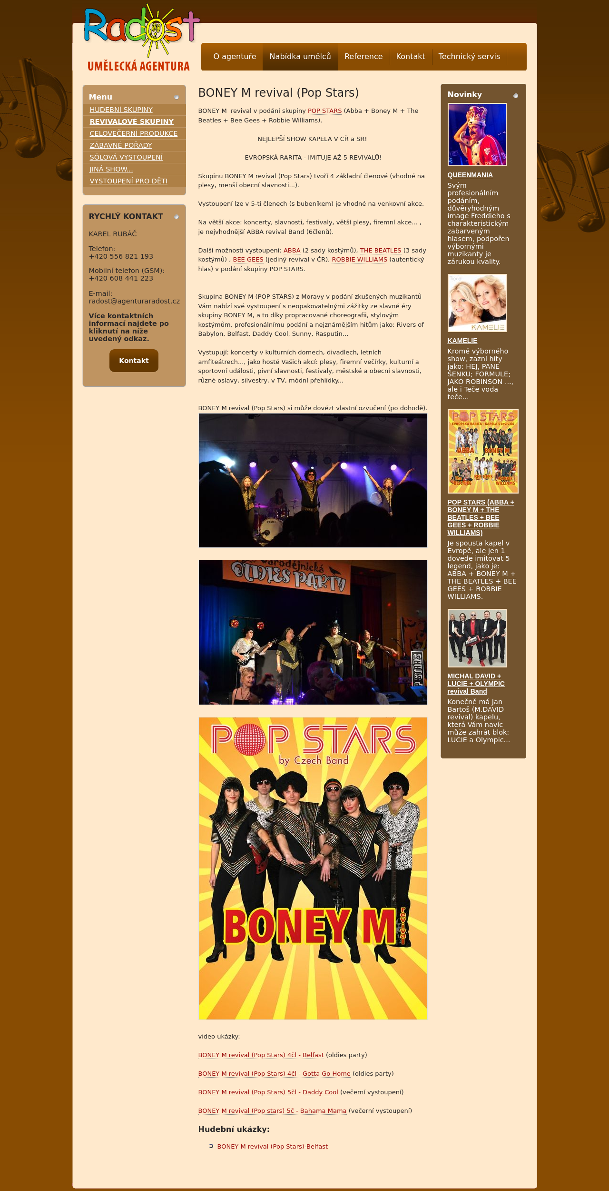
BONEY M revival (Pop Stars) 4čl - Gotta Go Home (274, 1073)
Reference (363, 56)
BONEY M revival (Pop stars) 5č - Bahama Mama (272, 1110)
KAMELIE (463, 340)
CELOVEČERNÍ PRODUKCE (134, 133)
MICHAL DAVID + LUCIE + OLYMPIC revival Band (476, 683)
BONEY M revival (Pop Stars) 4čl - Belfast (261, 1055)
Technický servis (469, 56)
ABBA (292, 250)
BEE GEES (248, 259)
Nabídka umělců (300, 56)
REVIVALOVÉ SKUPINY (132, 121)
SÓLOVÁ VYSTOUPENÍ (126, 157)
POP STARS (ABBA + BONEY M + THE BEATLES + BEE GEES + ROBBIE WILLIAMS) (481, 517)
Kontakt (410, 56)
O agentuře (235, 56)
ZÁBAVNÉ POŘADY (121, 145)
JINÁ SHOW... (111, 169)
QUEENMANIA (470, 175)
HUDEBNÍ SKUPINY (121, 109)
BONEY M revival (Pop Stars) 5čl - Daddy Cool (268, 1092)
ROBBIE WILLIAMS (359, 259)
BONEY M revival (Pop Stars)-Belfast (272, 1146)
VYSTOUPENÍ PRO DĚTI (129, 181)
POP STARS (325, 110)
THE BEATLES (381, 250)
